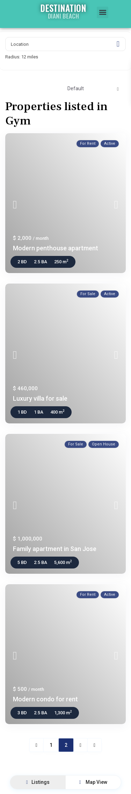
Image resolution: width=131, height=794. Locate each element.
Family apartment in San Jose (54, 548)
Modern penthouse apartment (55, 248)
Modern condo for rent (45, 699)
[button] (102, 12)
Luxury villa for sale (40, 398)
